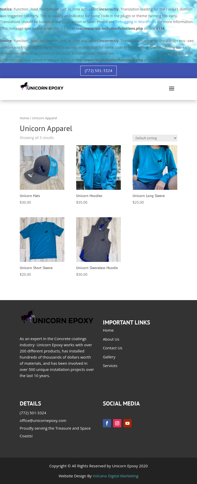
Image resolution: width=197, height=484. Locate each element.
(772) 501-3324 (98, 70)
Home (24, 118)
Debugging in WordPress (135, 21)
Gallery (109, 356)
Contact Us (112, 347)
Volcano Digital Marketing (115, 475)
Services (110, 365)
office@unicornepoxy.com (43, 420)
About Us (111, 339)
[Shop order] (154, 138)
